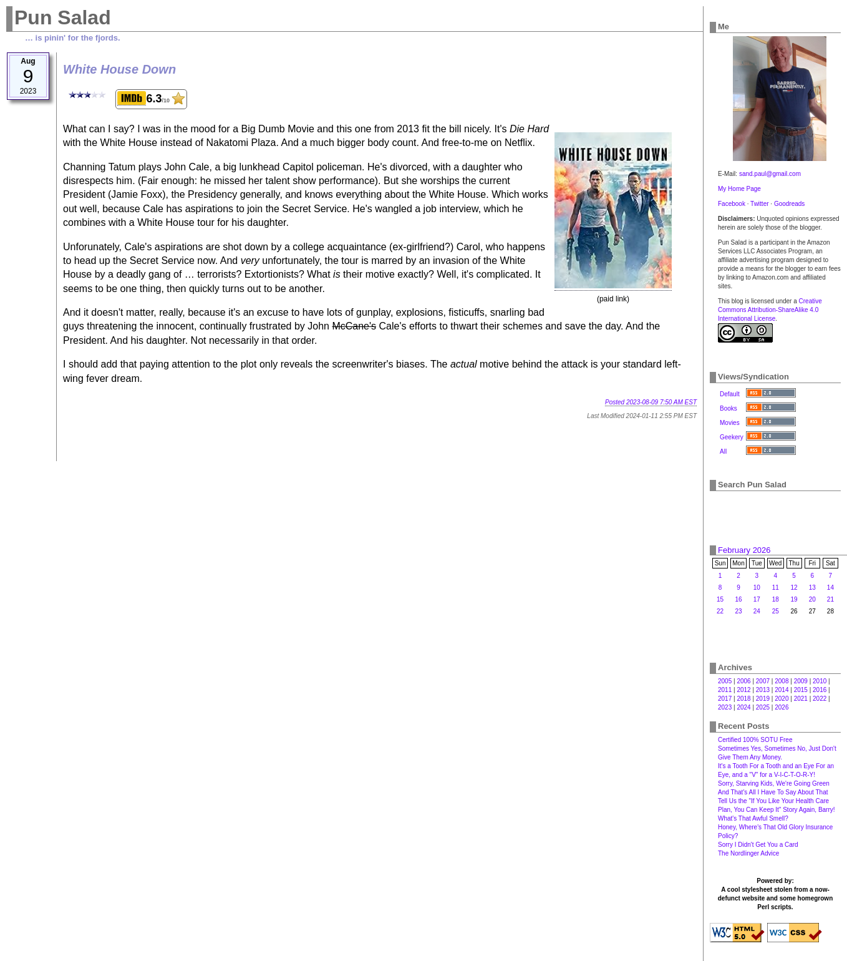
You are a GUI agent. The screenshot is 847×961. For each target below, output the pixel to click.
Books (728, 408)
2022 (819, 698)
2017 (725, 698)
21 (830, 599)
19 (794, 599)
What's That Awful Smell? (753, 818)
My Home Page (739, 188)
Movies (730, 422)
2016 (819, 689)
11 (775, 587)
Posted (651, 402)
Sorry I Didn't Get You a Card (758, 844)
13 (812, 587)
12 (794, 587)
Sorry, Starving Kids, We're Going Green (774, 783)
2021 (801, 698)
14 (830, 587)
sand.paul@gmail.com (770, 173)
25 (775, 611)
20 (812, 599)
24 (756, 611)
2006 (743, 681)
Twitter (759, 203)
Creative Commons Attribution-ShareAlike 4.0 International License (770, 310)
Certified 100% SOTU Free (755, 739)
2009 (801, 681)
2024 (743, 707)
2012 (743, 689)
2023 (725, 707)
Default (730, 394)
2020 (781, 698)
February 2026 (744, 550)
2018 (743, 698)
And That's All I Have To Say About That (773, 792)
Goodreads (789, 203)
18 (775, 599)
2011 (725, 689)
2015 (801, 689)
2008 (781, 681)
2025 (763, 707)
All (723, 451)
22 (720, 611)
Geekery (731, 437)
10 (756, 587)
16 (738, 599)
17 (756, 599)
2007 (763, 681)
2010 (819, 681)
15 (720, 599)
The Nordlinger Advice (748, 853)
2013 (763, 689)
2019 (763, 698)
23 (738, 611)
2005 (725, 681)
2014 (781, 689)
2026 (781, 707)
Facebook (731, 203)
